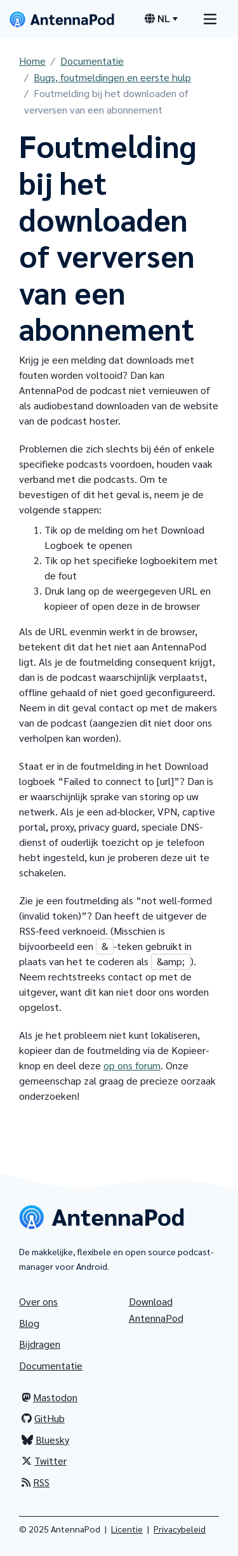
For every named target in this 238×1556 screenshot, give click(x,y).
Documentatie (92, 60)
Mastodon (49, 1397)
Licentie (127, 1528)
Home (32, 60)
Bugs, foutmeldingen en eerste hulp (112, 77)
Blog (29, 1322)
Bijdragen (39, 1343)
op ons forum (132, 1065)
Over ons (38, 1301)
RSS (36, 1482)
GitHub (43, 1418)
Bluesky (45, 1439)
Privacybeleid (180, 1528)
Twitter (44, 1460)
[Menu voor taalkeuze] (161, 18)
